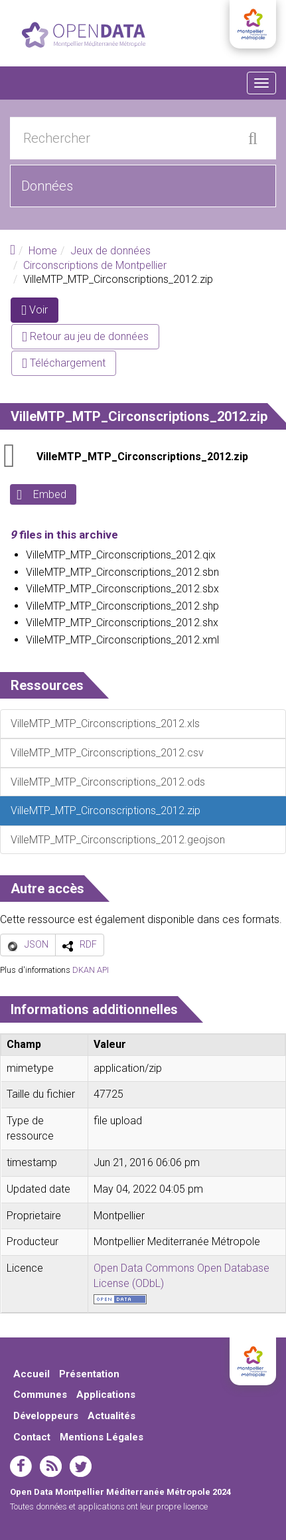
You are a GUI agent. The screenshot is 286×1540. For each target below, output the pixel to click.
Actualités (111, 1416)
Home (43, 250)
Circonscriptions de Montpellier (95, 265)
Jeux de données (110, 250)
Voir (39, 312)
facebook (21, 1466)
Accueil (31, 1374)
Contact (31, 1437)
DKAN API (90, 970)
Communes (40, 1395)
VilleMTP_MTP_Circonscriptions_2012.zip (142, 456)
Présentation (89, 1374)
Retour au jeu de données (85, 336)
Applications (105, 1395)
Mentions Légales (101, 1437)
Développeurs (45, 1416)
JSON (36, 944)
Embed (49, 494)
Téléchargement (64, 363)
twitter (81, 1466)
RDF (88, 944)
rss (51, 1466)
